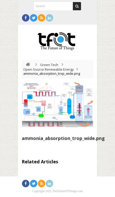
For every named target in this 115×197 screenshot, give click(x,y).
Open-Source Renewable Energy (48, 69)
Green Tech (49, 64)
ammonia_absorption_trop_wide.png (63, 138)
